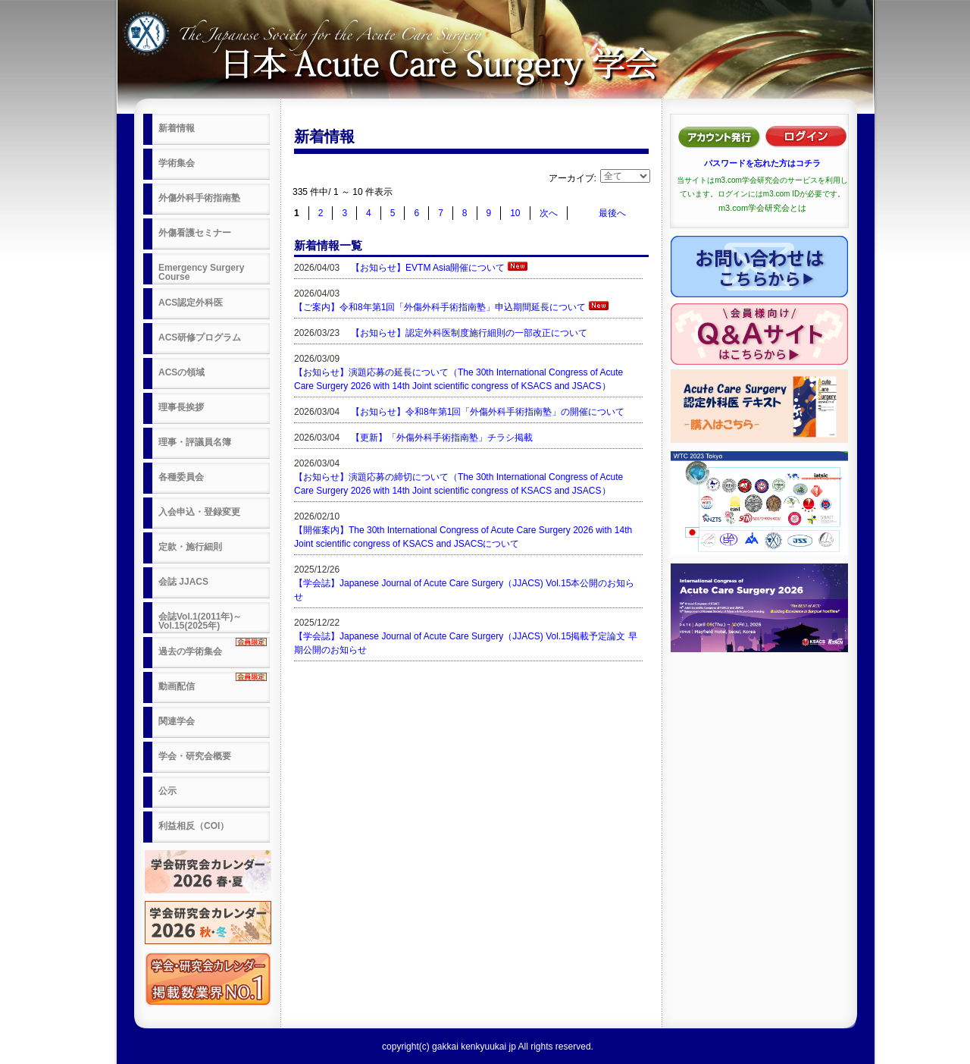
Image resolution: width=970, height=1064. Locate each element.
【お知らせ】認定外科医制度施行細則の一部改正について (469, 333)
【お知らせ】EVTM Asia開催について (428, 267)
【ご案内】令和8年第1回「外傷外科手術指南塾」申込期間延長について (440, 307)
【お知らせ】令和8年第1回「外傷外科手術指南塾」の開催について (487, 411)
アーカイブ (571, 178)
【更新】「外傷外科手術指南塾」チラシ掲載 (442, 437)
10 (515, 213)
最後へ (612, 213)
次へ (549, 213)
